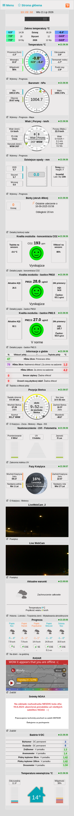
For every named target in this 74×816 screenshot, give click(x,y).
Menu (9, 5)
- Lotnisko (21, 616)
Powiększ (12, 539)
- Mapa (31, 117)
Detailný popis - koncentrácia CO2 (23, 271)
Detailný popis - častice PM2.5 (21, 347)
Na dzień (12, 654)
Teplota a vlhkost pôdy (17, 386)
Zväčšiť (11, 692)
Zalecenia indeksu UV (17, 462)
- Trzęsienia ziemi (33, 616)
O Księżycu (13, 424)
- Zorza (23, 424)
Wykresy (11, 79)
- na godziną (23, 654)
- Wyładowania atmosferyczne (55, 616)
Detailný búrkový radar (17, 232)
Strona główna (30, 5)
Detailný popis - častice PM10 (21, 309)
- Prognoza (22, 79)
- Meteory (31, 424)
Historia (11, 616)
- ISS (45, 424)
